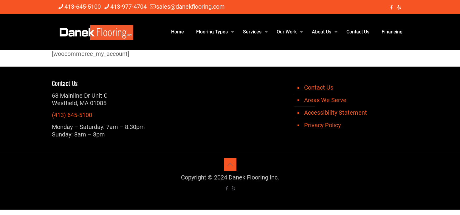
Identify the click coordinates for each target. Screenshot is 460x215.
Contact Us (318, 87)
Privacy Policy (322, 125)
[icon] (399, 7)
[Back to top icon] (230, 164)
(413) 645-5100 (72, 115)
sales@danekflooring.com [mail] (190, 6)
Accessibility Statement (335, 112)
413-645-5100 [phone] (82, 6)
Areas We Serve (325, 100)
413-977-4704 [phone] (128, 6)
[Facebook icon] (391, 7)
